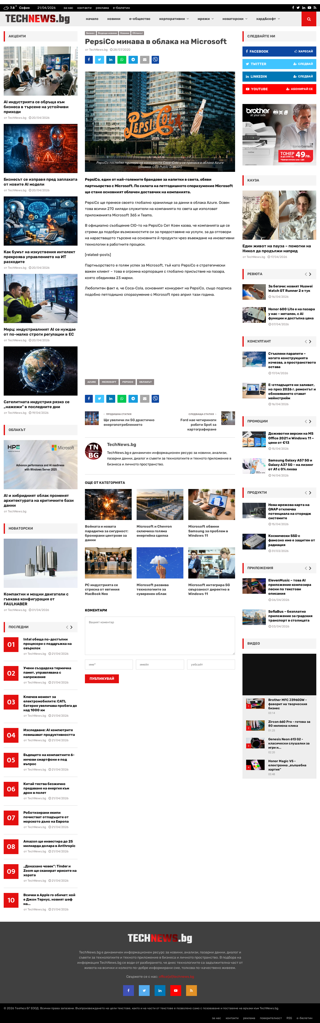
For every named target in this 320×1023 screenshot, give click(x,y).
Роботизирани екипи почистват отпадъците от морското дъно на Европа (46, 817)
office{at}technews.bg (176, 977)
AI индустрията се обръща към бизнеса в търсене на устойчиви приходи (36, 107)
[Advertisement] (160, 336)
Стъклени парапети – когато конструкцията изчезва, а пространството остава (292, 360)
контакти (84, 8)
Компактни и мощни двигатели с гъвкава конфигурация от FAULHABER (36, 599)
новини (113, 19)
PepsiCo (127, 382)
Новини (124, 33)
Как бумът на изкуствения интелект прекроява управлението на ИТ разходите (39, 257)
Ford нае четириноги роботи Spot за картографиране (198, 424)
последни (19, 627)
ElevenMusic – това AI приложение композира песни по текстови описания (289, 587)
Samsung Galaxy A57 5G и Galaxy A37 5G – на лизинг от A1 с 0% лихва (290, 464)
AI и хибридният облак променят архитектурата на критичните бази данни (39, 500)
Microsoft (109, 382)
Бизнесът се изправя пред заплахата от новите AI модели (40, 182)
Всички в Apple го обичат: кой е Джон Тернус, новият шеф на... (49, 899)
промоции (257, 421)
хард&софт (266, 19)
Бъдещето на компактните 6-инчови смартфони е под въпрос (49, 759)
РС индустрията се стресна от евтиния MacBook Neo (102, 589)
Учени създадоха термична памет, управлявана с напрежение (47, 672)
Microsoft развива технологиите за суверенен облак (153, 589)
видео (253, 643)
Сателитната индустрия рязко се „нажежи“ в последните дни (36, 404)
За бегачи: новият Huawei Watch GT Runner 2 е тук (290, 288)
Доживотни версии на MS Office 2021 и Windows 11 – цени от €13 (291, 438)
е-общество (139, 19)
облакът (145, 382)
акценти (17, 36)
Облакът (137, 33)
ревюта (254, 274)
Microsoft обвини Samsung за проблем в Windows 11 (208, 530)
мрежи (204, 19)
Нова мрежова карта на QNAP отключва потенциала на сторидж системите (289, 511)
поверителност (271, 1018)
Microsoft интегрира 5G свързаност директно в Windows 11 (209, 589)
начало (92, 19)
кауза (253, 180)
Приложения (260, 568)
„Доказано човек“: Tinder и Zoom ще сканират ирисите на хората (50, 870)
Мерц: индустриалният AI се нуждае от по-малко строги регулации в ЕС (40, 332)
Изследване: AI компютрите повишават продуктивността (49, 732)
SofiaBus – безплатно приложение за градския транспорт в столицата (290, 616)
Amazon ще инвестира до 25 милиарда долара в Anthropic (49, 843)
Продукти (257, 492)
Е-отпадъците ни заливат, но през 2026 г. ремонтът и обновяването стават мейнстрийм (292, 391)
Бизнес (90, 33)
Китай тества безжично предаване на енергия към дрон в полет (46, 788)
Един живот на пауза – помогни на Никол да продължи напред (276, 248)
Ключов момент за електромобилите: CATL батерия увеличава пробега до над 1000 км (50, 703)
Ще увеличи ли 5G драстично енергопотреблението (129, 422)
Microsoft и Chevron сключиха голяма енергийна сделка (154, 530)
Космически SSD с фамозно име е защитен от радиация (291, 540)
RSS (289, 1018)
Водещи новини (107, 33)
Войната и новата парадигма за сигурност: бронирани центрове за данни (106, 533)
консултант (259, 341)
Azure (91, 382)
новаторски (233, 19)
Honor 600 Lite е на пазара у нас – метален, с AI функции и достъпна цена (291, 313)
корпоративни (172, 19)
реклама (102, 8)
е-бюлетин (121, 8)
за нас (68, 8)
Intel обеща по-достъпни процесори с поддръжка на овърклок (47, 643)
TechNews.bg (98, 49)
